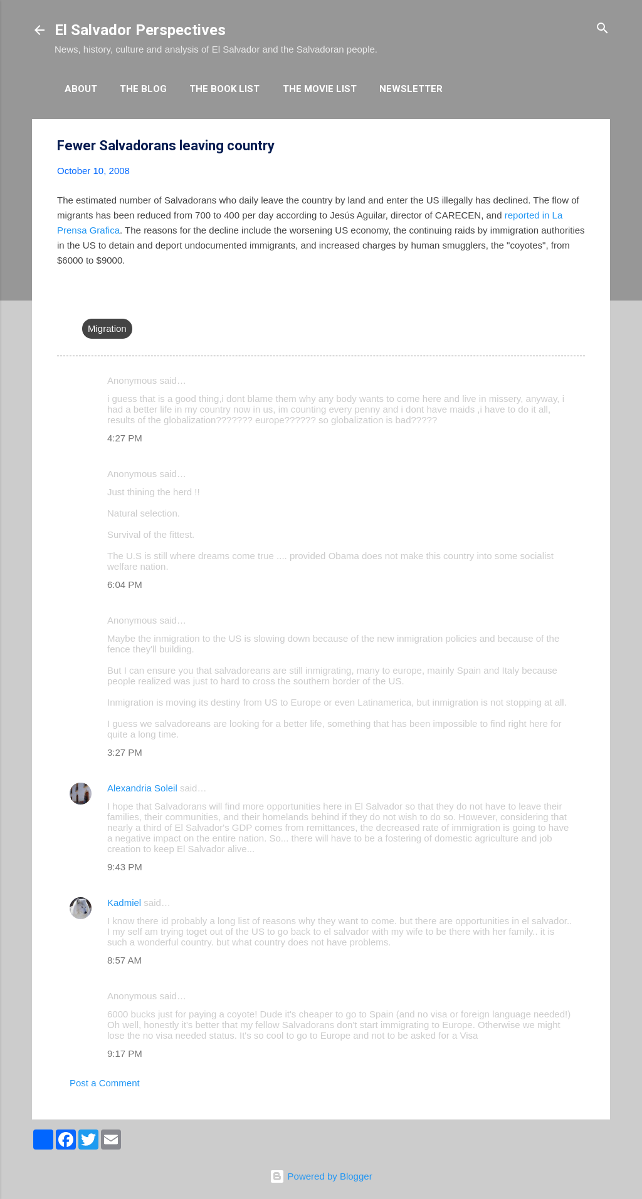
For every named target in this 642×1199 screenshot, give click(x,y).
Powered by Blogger (321, 1176)
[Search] (602, 29)
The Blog (143, 89)
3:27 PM (124, 752)
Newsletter (411, 89)
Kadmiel (124, 902)
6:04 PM (124, 584)
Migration (107, 328)
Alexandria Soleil (142, 788)
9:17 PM (124, 1053)
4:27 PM (124, 438)
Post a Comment (105, 1083)
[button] (577, 146)
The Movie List (320, 89)
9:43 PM (124, 867)
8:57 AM (124, 960)
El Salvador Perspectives (140, 30)
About (81, 89)
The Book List (224, 89)
